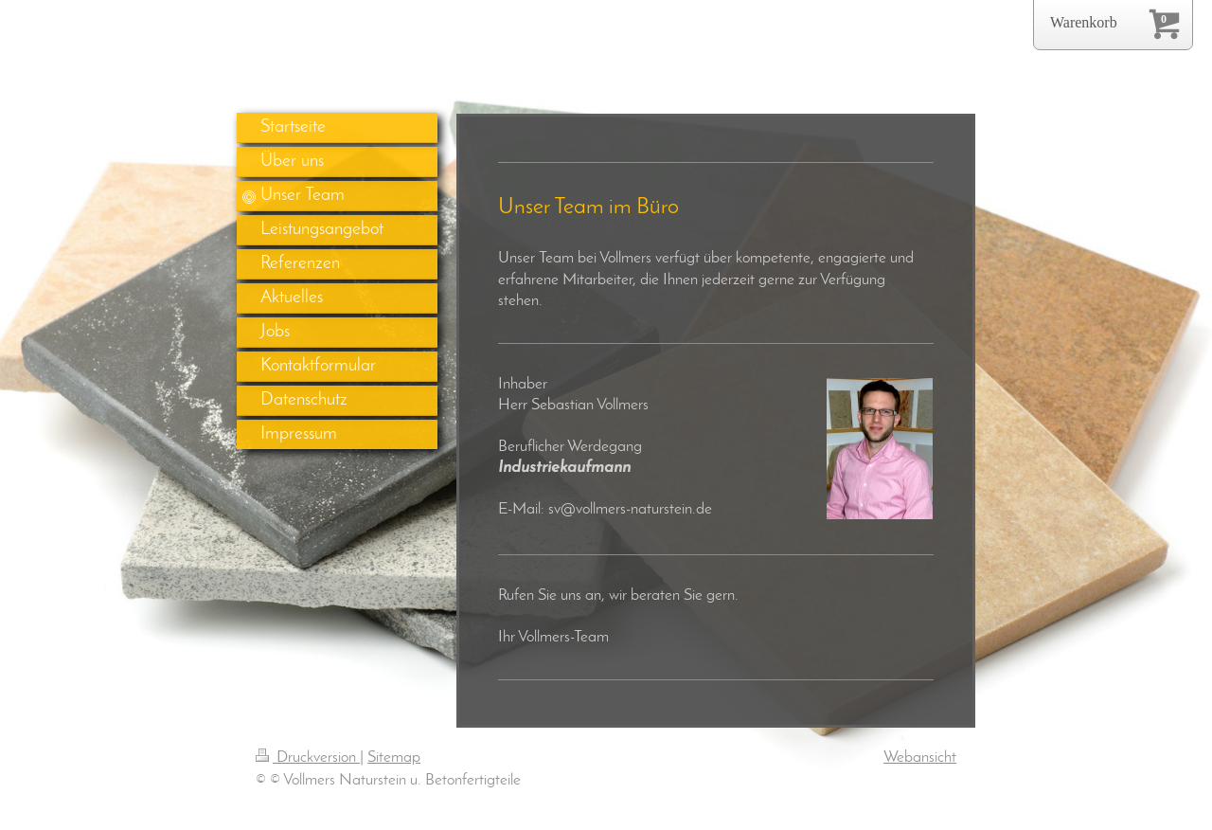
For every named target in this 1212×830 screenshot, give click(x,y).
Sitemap (393, 757)
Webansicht (919, 757)
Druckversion (308, 757)
